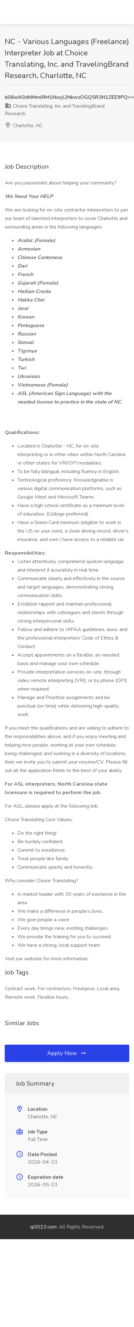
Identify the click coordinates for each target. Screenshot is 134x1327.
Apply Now (67, 1053)
